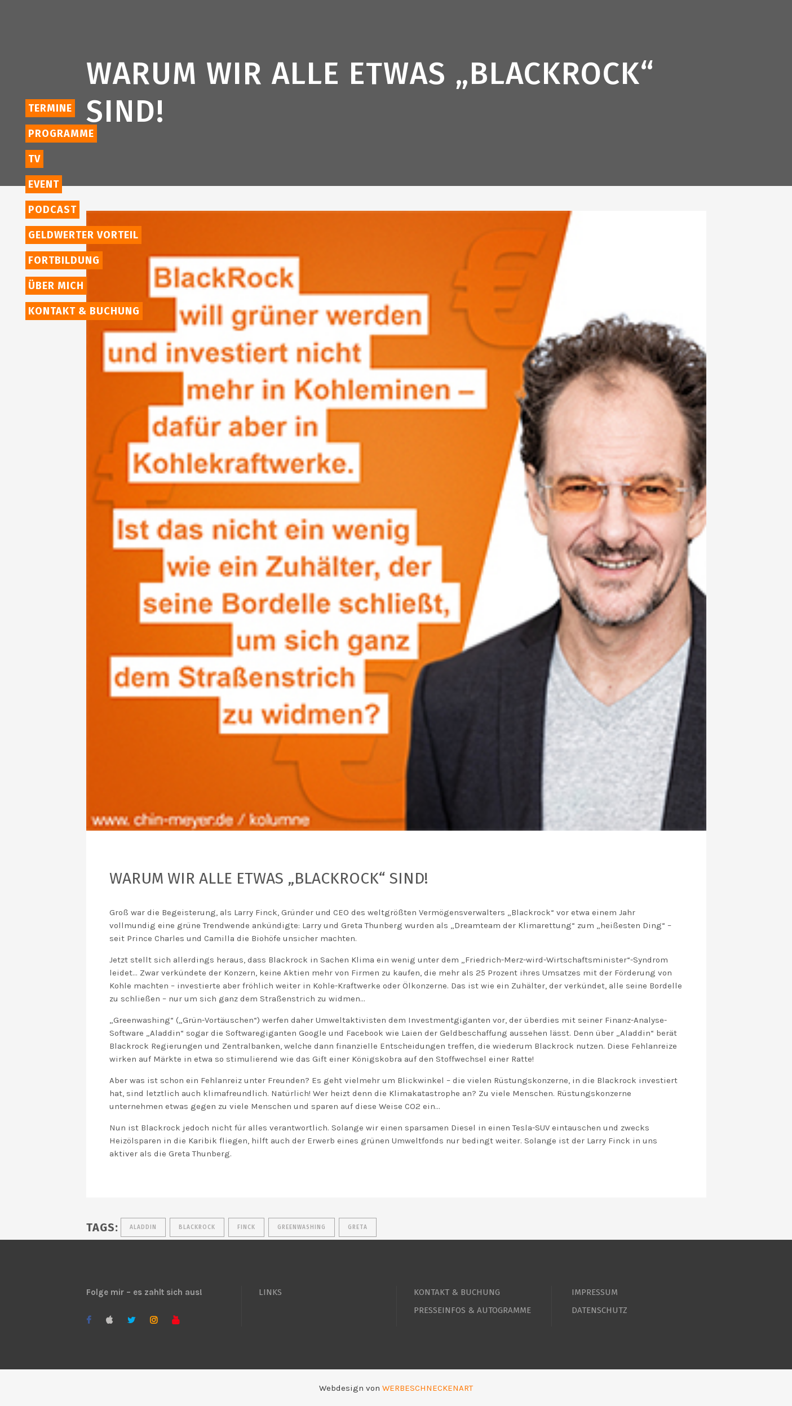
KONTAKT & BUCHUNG (457, 1292)
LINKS (270, 1292)
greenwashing (301, 1227)
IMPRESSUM (595, 1292)
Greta (358, 1227)
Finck (246, 1227)
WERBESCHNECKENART (427, 1388)
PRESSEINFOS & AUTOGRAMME (472, 1310)
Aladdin (143, 1227)
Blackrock (197, 1227)
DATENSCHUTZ (599, 1310)
